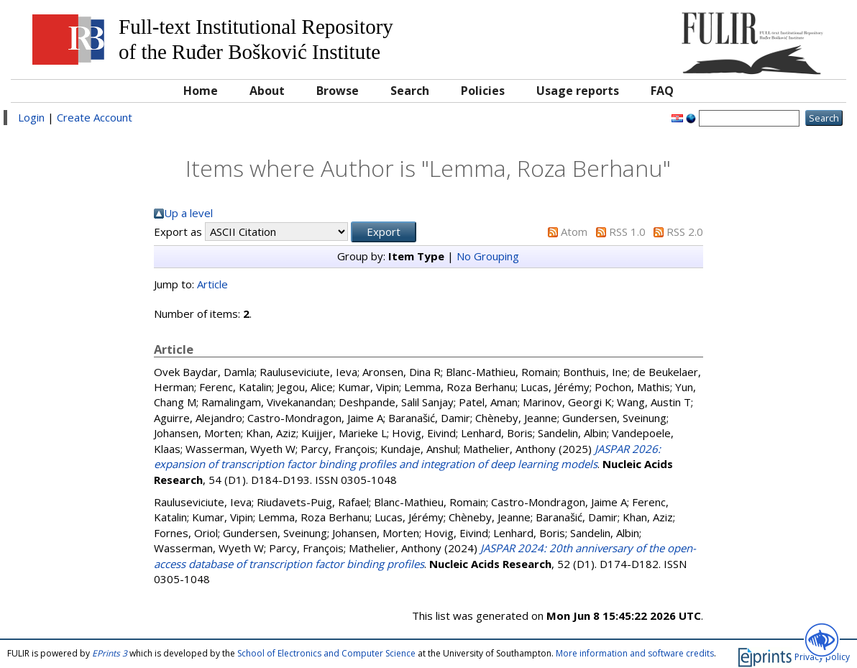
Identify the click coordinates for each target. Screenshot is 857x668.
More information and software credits (635, 653)
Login (31, 117)
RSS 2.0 (684, 231)
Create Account (94, 117)
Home (200, 91)
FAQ (662, 91)
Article (212, 284)
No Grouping (488, 256)
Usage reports (577, 91)
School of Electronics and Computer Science (326, 653)
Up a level (188, 213)
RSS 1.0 (627, 231)
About (267, 91)
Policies (483, 91)
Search (409, 91)
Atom (574, 231)
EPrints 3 (109, 653)
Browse (337, 91)
